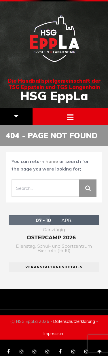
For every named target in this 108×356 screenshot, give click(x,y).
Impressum (54, 333)
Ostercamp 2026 (51, 237)
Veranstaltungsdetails (54, 267)
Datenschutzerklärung (74, 321)
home (52, 161)
